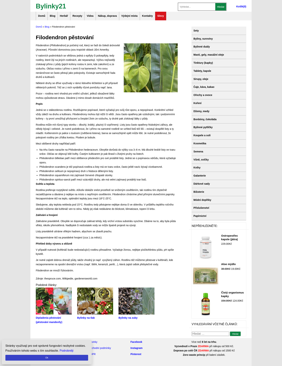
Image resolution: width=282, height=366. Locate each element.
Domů (41, 15)
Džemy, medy (201, 111)
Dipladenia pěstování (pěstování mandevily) (54, 318)
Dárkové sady (202, 183)
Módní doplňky (202, 199)
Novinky (92, 341)
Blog (52, 15)
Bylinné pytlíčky (203, 127)
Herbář (64, 15)
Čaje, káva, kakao (204, 86)
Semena (198, 151)
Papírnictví (200, 215)
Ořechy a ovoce (203, 95)
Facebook (136, 341)
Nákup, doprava (107, 15)
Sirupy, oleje (201, 79)
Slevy (160, 15)
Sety (196, 30)
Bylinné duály (202, 46)
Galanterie (200, 175)
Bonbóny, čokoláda (205, 119)
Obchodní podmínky (99, 348)
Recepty (77, 15)
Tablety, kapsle (202, 70)
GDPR (92, 354)
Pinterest (136, 354)
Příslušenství (201, 207)
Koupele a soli (202, 135)
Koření (197, 103)
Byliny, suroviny (203, 38)
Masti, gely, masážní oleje (209, 54)
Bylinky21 (51, 6)
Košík (239, 6)
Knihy (197, 167)
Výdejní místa (129, 15)
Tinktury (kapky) (203, 62)
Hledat (220, 6)
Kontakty (147, 15)
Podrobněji (67, 350)
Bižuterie (199, 191)
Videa (90, 15)
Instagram (137, 348)
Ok (46, 357)
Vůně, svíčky (201, 159)
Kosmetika (200, 143)
